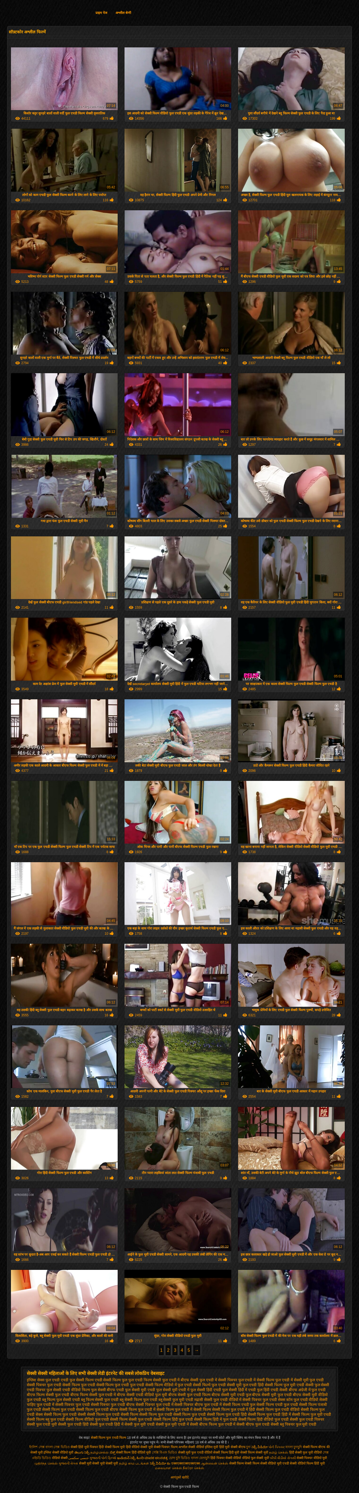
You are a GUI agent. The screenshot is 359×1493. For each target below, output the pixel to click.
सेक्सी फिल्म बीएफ (314, 1447)
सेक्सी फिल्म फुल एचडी (58, 1409)
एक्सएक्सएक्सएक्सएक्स (185, 1463)
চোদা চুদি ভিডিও (180, 1458)
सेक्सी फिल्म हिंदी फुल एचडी (173, 1419)
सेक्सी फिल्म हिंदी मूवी (226, 1452)
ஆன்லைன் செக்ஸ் (214, 1463)
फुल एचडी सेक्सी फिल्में (194, 1385)
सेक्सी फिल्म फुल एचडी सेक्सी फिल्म (112, 1414)
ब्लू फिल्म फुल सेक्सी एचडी (61, 1399)
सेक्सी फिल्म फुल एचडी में (137, 1409)
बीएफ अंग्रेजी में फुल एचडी (307, 1390)
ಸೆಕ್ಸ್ (113, 1452)
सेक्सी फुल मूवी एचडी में (172, 1424)
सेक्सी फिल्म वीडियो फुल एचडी (87, 1419)
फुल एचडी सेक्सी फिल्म (63, 1385)
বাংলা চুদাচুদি (293, 1447)
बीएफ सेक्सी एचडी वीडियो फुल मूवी (142, 1395)
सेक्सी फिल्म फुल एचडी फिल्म (109, 1438)
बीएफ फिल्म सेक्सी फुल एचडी (48, 1395)
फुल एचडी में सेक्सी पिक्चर (218, 1380)
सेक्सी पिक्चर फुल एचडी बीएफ (113, 1404)
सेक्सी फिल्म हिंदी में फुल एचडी (215, 1419)
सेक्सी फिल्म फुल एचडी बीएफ (97, 1409)
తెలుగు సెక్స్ (81, 1452)
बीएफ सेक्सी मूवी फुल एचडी (272, 1395)
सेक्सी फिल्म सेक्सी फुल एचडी (131, 1419)
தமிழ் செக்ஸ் (278, 1452)
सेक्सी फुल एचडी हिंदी (73, 1424)
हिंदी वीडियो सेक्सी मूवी (139, 1447)
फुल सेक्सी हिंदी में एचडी (239, 1390)
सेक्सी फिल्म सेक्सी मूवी (254, 1452)
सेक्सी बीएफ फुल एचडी (253, 1424)
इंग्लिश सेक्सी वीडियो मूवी (58, 1452)
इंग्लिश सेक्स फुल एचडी (43, 1380)
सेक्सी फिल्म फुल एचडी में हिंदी (233, 1409)
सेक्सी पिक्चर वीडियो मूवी (312, 1458)
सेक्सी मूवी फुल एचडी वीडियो (195, 1452)
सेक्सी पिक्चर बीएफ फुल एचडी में (197, 1404)
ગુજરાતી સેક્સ (68, 1463)
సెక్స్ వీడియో (259, 1447)
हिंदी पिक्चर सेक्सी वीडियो (225, 1458)
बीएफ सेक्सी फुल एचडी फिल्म (189, 1395)
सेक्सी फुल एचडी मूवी (42, 1424)
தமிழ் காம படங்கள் (134, 1463)
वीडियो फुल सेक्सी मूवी (255, 1458)
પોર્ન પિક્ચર (276, 1447)
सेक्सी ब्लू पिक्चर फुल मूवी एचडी (293, 1424)
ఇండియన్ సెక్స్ (126, 1458)
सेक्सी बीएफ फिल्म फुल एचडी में (212, 1424)
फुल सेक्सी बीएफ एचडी (107, 1390)
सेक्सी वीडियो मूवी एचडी (274, 1463)
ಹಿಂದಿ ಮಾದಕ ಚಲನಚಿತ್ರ (152, 1458)
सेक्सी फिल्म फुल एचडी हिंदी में (269, 1414)
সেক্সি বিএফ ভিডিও (164, 1452)
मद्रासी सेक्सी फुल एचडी (211, 1399)
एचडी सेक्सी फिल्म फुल (111, 1380)
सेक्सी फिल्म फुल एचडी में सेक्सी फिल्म (184, 1409)
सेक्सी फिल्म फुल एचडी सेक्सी (65, 1414)
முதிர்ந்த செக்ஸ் (45, 1463)
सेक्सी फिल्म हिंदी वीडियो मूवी (133, 1452)
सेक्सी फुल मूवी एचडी (140, 1424)
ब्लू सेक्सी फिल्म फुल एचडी (138, 1399)
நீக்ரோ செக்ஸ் (193, 1468)
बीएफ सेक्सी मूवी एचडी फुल (231, 1395)
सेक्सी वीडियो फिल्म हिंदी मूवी (307, 1463)
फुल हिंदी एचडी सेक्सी (272, 1390)
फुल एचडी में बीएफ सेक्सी (180, 1380)
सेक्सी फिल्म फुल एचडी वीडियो (278, 1409)
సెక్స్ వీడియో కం (160, 1463)
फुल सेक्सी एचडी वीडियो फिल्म (68, 1390)
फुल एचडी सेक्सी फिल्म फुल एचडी (105, 1385)
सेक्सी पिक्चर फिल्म (166, 1447)
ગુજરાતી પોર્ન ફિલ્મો (102, 1458)
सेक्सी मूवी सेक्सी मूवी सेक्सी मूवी (98, 1463)
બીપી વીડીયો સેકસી (283, 1458)
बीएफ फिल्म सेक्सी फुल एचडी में (93, 1395)
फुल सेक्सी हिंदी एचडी (205, 1390)
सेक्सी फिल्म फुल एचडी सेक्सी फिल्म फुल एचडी (172, 1414)
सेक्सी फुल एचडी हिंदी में (107, 1424)
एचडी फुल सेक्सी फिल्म (77, 1380)
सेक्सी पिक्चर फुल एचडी (72, 1404)
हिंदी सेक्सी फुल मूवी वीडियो (305, 1452)
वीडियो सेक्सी (60, 1458)
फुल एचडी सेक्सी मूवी (227, 1385)
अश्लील (182, 1447)
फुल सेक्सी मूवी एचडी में (173, 1390)
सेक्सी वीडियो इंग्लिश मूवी (203, 1447)
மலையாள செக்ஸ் (168, 1468)
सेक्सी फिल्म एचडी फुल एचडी (277, 1404)
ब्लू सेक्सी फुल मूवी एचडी (175, 1399)
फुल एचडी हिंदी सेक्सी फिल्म (263, 1385)
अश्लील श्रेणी (123, 13)
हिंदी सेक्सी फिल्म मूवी (112, 1447)
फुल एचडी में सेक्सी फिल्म (256, 1380)
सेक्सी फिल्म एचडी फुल (239, 1404)
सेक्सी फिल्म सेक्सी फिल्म (244, 1463)
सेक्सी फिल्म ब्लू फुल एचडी (46, 1419)
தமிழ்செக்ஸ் (99, 1452)
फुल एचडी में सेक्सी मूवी (292, 1380)
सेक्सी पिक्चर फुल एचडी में (154, 1404)
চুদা (248, 1447)
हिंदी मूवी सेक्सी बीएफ (232, 1447)
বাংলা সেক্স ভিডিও (58, 1447)
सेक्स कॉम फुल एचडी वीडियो (298, 1399)
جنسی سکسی (78, 1458)
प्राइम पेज (101, 13)
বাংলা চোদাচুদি (201, 1458)
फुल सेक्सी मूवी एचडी (140, 1390)
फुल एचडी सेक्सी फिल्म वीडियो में (153, 1385)
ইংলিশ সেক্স (36, 1447)
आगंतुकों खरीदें (179, 1477)
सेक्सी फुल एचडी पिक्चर (307, 1419)
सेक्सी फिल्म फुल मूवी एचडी (311, 1414)
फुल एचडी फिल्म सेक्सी (144, 1380)
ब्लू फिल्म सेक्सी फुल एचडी (100, 1399)
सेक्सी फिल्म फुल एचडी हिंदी (227, 1414)
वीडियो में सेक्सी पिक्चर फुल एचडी (253, 1399)
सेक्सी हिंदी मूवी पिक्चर (85, 1447)
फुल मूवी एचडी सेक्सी (298, 1385)
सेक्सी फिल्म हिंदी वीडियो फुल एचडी (263, 1419)
